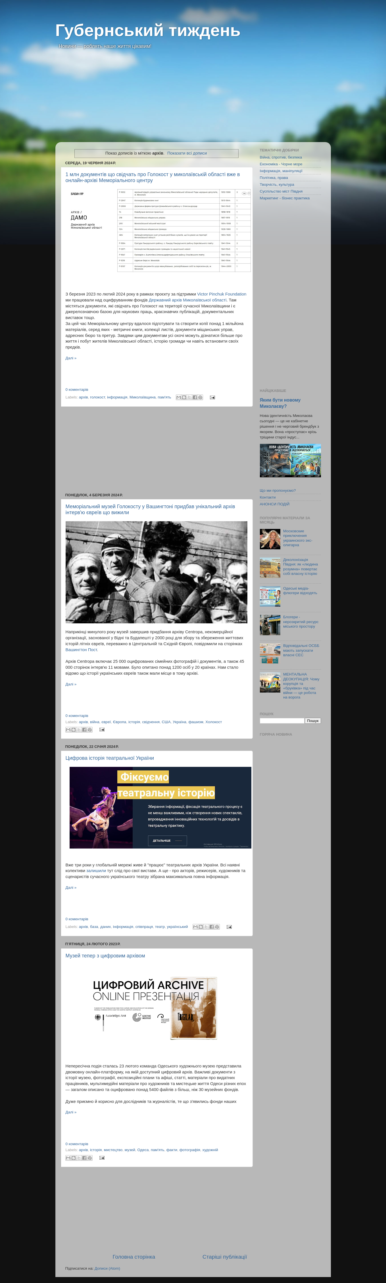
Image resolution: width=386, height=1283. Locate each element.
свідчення (151, 722)
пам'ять (164, 397)
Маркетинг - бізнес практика (285, 198)
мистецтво (113, 1150)
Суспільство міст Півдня (281, 191)
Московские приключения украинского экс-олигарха (297, 538)
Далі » (71, 358)
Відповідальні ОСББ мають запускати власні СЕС (301, 650)
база (94, 927)
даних (105, 927)
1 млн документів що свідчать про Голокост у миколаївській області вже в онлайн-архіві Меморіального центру (153, 177)
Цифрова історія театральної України (110, 758)
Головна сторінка (133, 1257)
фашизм (195, 722)
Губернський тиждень (148, 30)
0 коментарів (77, 389)
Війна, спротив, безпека (281, 157)
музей (130, 1150)
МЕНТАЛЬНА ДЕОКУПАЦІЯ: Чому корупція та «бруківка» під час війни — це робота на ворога (301, 685)
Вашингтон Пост (81, 649)
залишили (96, 870)
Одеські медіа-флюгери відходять (300, 590)
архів (83, 397)
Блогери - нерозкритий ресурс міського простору (301, 621)
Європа (119, 722)
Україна (179, 722)
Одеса (143, 1150)
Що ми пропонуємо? (278, 490)
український (177, 927)
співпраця (144, 927)
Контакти (268, 497)
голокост (97, 397)
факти (171, 1150)
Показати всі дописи (187, 153)
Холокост (213, 722)
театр (160, 927)
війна (94, 722)
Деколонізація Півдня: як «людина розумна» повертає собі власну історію (300, 567)
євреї (106, 722)
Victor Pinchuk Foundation (221, 294)
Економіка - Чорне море (281, 164)
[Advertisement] (193, 99)
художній (210, 1150)
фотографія (190, 1150)
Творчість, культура (277, 184)
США (166, 722)
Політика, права (274, 178)
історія (134, 722)
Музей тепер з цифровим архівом (105, 956)
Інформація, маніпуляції (281, 171)
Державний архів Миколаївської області (187, 300)
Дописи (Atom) (107, 1268)
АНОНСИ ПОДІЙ (275, 504)
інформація (117, 397)
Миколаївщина (143, 397)
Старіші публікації (225, 1257)
